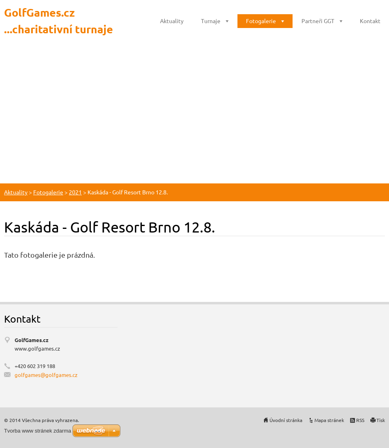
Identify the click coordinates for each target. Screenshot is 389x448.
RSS (360, 420)
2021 (75, 192)
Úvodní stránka (285, 420)
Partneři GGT (317, 20)
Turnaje (210, 20)
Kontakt (370, 20)
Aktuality (172, 20)
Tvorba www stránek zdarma (37, 431)
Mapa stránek (329, 420)
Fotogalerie (261, 20)
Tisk (380, 420)
